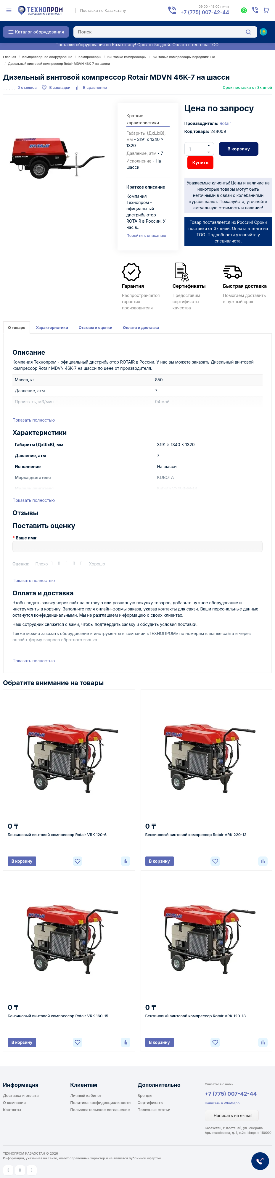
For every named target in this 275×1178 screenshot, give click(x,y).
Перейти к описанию (146, 235)
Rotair (225, 123)
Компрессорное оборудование (47, 57)
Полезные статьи (154, 1109)
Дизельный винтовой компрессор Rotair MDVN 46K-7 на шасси (59, 64)
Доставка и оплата (21, 1095)
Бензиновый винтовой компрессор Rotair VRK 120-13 (195, 1015)
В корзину (238, 149)
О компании (14, 1102)
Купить (200, 162)
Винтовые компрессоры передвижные (183, 57)
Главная (9, 57)
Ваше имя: (27, 537)
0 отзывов (27, 87)
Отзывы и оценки (95, 327)
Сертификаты (150, 1102)
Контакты (12, 1109)
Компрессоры (89, 57)
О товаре (16, 327)
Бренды (145, 1095)
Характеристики (52, 327)
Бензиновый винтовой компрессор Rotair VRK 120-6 (57, 834)
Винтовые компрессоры (127, 57)
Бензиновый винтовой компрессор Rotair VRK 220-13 (196, 834)
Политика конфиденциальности (100, 1102)
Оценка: (21, 563)
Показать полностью (33, 419)
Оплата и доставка (141, 327)
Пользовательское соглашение (100, 1109)
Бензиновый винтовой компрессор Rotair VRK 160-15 (58, 1015)
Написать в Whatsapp (222, 1103)
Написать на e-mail (232, 1115)
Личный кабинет (86, 1095)
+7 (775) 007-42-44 (231, 1094)
